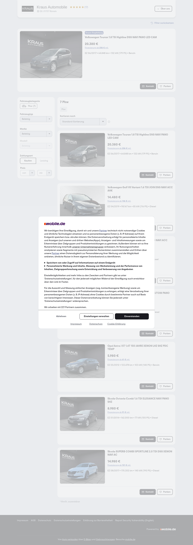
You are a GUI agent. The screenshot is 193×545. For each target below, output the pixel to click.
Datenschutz (95, 324)
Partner (103, 230)
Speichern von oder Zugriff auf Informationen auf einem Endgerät (81, 262)
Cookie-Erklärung (116, 324)
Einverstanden (131, 316)
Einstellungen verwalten (96, 316)
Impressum (76, 324)
